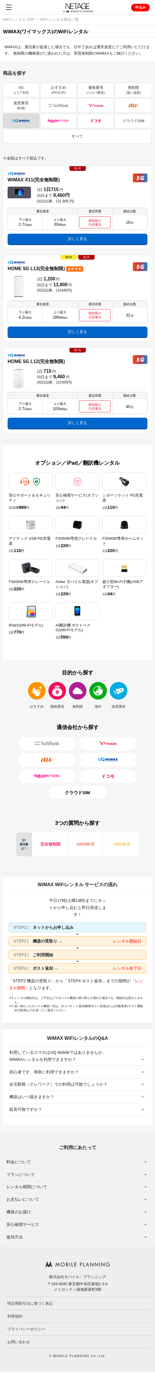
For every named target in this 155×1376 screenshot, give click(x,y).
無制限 (133, 90)
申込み (140, 7)
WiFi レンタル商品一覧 (59, 19)
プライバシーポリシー (26, 1329)
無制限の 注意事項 (94, 222)
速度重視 (21, 105)
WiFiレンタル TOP (18, 19)
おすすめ (58, 90)
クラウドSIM (133, 121)
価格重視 (96, 90)
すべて (77, 136)
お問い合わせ (18, 1342)
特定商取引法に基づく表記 (30, 1303)
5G (21, 90)
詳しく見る (77, 239)
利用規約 (14, 1316)
